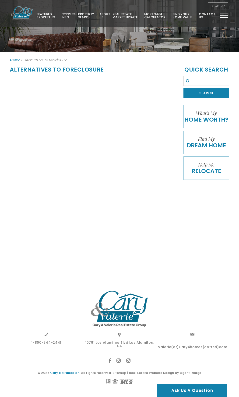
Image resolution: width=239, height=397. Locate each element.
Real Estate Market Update (125, 16)
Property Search (86, 16)
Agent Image (190, 373)
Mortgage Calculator (154, 16)
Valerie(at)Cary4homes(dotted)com (192, 347)
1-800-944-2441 (46, 343)
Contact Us (207, 16)
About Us (104, 16)
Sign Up (218, 6)
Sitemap (119, 373)
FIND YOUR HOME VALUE (182, 16)
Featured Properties (45, 16)
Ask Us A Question (192, 390)
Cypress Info (68, 16)
